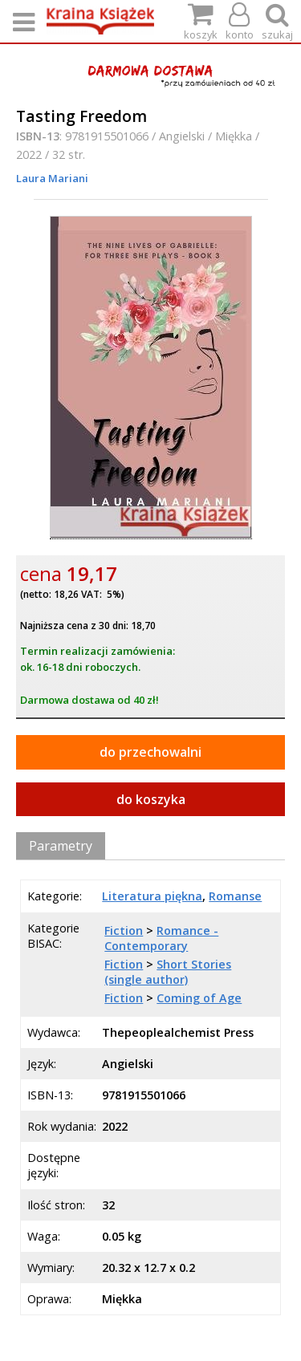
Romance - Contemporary (161, 938)
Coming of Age (199, 998)
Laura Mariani (52, 178)
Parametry (60, 846)
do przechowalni (150, 752)
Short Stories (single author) (167, 972)
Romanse (235, 896)
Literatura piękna (152, 896)
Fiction (123, 930)
